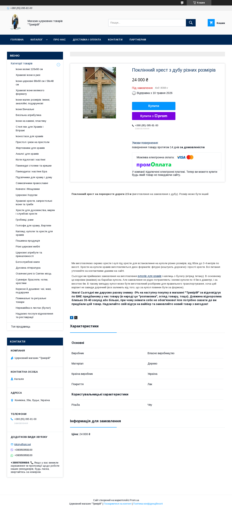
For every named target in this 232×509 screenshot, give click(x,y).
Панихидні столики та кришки (34, 165)
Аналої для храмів (27, 153)
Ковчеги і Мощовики (28, 188)
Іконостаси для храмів (29, 136)
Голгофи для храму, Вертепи (33, 225)
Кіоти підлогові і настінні (30, 159)
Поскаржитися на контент (117, 503)
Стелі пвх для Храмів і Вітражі (29, 128)
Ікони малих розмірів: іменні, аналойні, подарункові (33, 101)
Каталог (37, 39)
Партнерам (138, 39)
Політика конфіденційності (148, 503)
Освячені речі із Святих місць (34, 273)
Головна (17, 39)
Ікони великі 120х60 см (29, 69)
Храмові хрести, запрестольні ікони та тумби (34, 202)
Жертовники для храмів (30, 147)
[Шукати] (191, 22)
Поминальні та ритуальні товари (31, 300)
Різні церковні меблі (28, 246)
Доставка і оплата (87, 39)
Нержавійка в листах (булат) (33, 307)
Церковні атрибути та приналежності (29, 254)
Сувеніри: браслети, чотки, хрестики (32, 281)
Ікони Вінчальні (25, 109)
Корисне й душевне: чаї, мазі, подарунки (33, 290)
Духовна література (28, 267)
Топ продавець (20, 326)
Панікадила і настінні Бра (31, 171)
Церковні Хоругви (26, 195)
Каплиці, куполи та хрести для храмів (34, 233)
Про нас (59, 39)
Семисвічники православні (32, 183)
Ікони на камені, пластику (31, 120)
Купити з (153, 116)
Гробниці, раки (24, 219)
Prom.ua (134, 500)
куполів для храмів (149, 276)
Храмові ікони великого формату (30, 92)
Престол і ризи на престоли (32, 142)
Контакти (115, 39)
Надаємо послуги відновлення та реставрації (34, 315)
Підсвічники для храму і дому (34, 177)
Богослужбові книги (28, 261)
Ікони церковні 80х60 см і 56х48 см (34, 83)
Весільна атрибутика (28, 115)
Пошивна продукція (28, 240)
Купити (153, 106)
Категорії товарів (21, 63)
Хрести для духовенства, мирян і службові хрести (35, 212)
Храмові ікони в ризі (28, 75)
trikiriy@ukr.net (22, 444)
